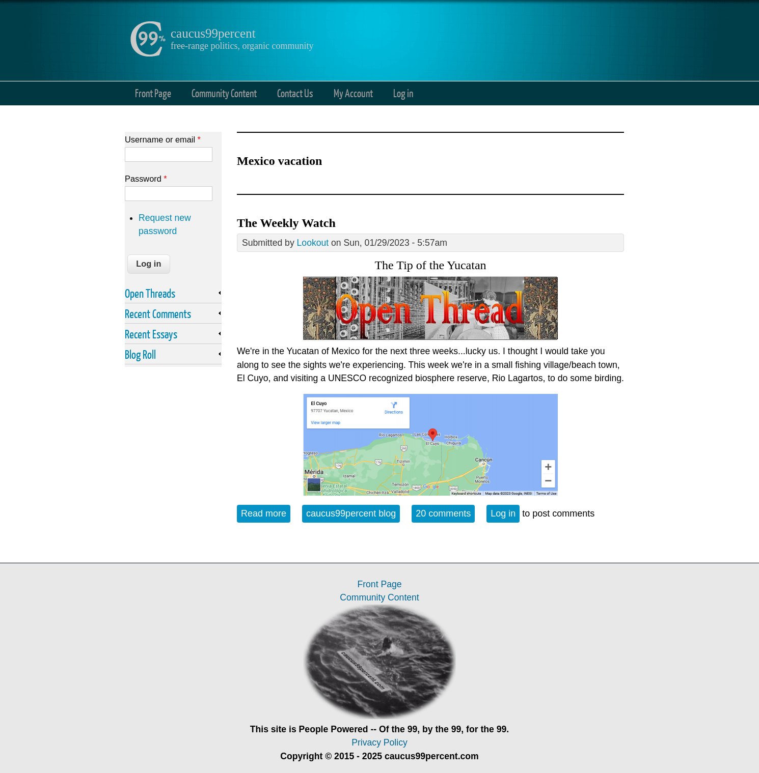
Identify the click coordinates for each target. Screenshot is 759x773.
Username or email (163, 139)
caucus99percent (213, 33)
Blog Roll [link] (140, 354)
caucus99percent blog (351, 513)
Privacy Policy (379, 742)
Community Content (224, 93)
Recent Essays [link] (151, 334)
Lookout (313, 243)
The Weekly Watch (286, 223)
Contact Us (295, 93)
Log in (403, 93)
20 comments (443, 513)
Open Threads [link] (150, 293)
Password (146, 178)
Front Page (153, 93)
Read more (265, 513)
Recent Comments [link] (158, 313)
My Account (353, 93)
